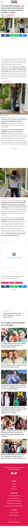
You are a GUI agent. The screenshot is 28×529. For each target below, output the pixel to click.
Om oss (14, 484)
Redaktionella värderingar (14, 501)
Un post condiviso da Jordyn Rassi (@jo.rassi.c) (14, 271)
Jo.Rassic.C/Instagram (7, 81)
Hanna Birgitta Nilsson (10, 15)
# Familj (12, 283)
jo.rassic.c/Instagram (5, 115)
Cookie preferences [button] (14, 515)
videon (3, 200)
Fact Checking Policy (14, 495)
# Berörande (5, 283)
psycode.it (14, 489)
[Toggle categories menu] (2, 2)
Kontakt (14, 486)
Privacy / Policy (14, 512)
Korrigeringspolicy (14, 498)
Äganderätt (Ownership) (14, 503)
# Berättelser (18, 283)
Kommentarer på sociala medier (14, 506)
